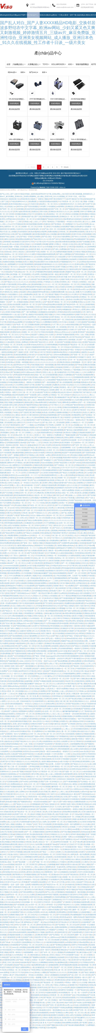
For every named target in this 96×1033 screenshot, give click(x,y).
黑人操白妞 (10, 514)
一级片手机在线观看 (84, 723)
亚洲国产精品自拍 (89, 346)
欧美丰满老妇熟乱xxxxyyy (18, 208)
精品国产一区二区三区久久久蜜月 (82, 482)
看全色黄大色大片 (36, 251)
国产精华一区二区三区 (8, 213)
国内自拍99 (49, 974)
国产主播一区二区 (30, 514)
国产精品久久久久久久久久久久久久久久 (45, 730)
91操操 (46, 848)
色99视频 (18, 266)
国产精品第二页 (6, 311)
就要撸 (88, 685)
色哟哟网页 (92, 251)
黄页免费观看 (5, 610)
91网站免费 (31, 655)
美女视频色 (4, 283)
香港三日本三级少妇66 (16, 768)
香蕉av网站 (79, 211)
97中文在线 (27, 881)
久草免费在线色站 (59, 984)
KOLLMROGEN (66, 64)
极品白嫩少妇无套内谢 (53, 617)
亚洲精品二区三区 (52, 293)
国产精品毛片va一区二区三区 (54, 889)
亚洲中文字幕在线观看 (79, 949)
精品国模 (7, 532)
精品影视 (38, 607)
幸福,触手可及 (17, 924)
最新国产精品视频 (88, 326)
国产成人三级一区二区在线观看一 (45, 663)
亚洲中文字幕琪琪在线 (41, 630)
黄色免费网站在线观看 (70, 1027)
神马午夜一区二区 (74, 331)
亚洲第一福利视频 (22, 366)
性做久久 (29, 248)
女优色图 (20, 585)
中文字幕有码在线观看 (82, 552)
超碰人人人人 (32, 263)
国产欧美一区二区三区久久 (11, 339)
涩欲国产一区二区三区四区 (77, 577)
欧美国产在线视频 (83, 246)
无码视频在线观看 (20, 321)
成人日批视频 (52, 238)
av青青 (82, 411)
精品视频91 (91, 336)
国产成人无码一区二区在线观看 (54, 233)
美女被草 (31, 233)
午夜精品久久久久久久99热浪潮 (26, 765)
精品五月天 (38, 449)
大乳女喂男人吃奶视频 (39, 278)
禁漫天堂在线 (72, 984)
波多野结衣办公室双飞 (35, 821)
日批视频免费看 (88, 379)
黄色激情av (72, 597)
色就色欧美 (24, 966)
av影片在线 (63, 765)
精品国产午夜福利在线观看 (72, 457)
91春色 (11, 544)
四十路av (29, 773)
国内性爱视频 (40, 421)
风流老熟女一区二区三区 (56, 218)
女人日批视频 (85, 924)
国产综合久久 (58, 532)
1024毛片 (56, 251)
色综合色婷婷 (59, 607)
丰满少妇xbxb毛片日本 (44, 414)
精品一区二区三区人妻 (78, 1017)
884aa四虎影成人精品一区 (76, 642)
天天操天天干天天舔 (75, 848)
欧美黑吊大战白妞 (37, 512)
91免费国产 (4, 675)
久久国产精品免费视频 (59, 665)
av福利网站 (60, 211)
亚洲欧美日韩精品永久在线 (86, 808)
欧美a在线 (32, 236)
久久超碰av (29, 449)
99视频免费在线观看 (49, 324)
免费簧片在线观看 (73, 233)
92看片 (8, 517)
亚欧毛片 (63, 251)
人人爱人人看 (63, 479)
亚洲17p (17, 216)
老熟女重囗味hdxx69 (31, 856)
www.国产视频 (18, 776)
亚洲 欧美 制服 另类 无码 (66, 281)
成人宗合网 (57, 313)
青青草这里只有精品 (77, 627)
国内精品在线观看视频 (48, 419)
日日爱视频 (60, 612)
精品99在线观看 (18, 399)
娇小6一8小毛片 (47, 582)
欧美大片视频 (88, 371)
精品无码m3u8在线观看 (72, 316)
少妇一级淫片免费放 (80, 394)
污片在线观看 (47, 828)
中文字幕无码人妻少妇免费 (78, 570)
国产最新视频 (51, 301)
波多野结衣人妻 (51, 936)
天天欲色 (3, 974)
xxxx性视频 (48, 251)
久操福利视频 (40, 798)
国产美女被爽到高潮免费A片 (65, 605)
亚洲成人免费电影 (44, 263)
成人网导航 (80, 637)
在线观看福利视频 (36, 703)
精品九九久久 (78, 399)
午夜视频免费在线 (38, 454)
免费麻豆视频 (14, 919)
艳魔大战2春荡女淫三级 (54, 421)
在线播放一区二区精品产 (24, 828)
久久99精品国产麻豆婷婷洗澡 (73, 409)
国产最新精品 (86, 713)
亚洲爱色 (37, 241)
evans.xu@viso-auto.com (65, 7)
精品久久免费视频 (65, 379)
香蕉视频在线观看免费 (50, 221)
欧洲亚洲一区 (25, 690)
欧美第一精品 (54, 278)
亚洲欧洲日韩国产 (42, 939)
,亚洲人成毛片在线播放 (11, 529)
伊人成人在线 (37, 344)
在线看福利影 (90, 954)
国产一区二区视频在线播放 (19, 306)
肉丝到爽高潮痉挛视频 (19, 725)
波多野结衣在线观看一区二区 (41, 462)
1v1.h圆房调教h (50, 735)
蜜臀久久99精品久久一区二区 (76, 426)
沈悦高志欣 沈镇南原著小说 (10, 203)
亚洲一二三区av (89, 434)
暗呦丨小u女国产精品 (19, 801)
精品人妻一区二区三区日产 (33, 891)
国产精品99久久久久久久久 (57, 976)
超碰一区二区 (5, 916)
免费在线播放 (53, 236)
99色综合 (22, 637)
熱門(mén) (33, 76)
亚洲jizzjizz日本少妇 (59, 878)
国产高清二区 (52, 1009)
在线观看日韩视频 (26, 587)
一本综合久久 (28, 708)
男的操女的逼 (65, 670)
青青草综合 (12, 334)
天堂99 (45, 374)
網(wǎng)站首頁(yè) (9, 15)
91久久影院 (50, 339)
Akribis (67, 68)
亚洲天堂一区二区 (58, 683)
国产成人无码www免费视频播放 (58, 359)
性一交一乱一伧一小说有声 (78, 997)
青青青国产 (82, 336)
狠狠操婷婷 (76, 836)
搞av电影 (23, 447)
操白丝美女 (20, 248)
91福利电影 (45, 321)
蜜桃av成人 (77, 615)
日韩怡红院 (49, 457)
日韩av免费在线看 (40, 406)
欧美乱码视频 (5, 846)
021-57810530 (61, 4)
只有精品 (15, 416)
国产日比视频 (8, 497)
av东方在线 (15, 512)
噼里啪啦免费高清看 (10, 848)
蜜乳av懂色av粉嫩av (32, 444)
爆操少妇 (33, 494)
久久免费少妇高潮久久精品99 (42, 1024)
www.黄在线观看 (61, 635)
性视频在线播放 (21, 218)
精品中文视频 (36, 818)
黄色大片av (29, 976)
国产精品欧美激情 (41, 678)
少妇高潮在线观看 (65, 668)
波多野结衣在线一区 (53, 788)
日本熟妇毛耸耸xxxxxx (59, 570)
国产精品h (44, 690)
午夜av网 (91, 550)
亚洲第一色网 (67, 841)
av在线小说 (65, 389)
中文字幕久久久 (56, 409)
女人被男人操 (45, 826)
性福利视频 (90, 693)
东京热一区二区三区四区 (28, 354)
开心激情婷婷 (40, 911)
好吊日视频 (30, 652)
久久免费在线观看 (73, 560)
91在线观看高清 (37, 753)
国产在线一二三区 (34, 447)
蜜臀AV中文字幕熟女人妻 (29, 459)
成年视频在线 (46, 329)
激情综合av (29, 457)
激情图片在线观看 (57, 1019)
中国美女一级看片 (11, 396)
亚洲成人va (27, 226)
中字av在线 (63, 298)
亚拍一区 (30, 735)
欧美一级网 (34, 803)
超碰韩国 (28, 685)
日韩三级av (84, 675)
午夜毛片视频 (70, 894)
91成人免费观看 (50, 916)
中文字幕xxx (26, 339)
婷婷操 (11, 647)
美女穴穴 (31, 218)
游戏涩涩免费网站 (9, 524)
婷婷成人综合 (77, 346)
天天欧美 (27, 924)
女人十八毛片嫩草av (45, 680)
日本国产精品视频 (15, 404)
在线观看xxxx (25, 539)
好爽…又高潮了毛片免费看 (77, 580)
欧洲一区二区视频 (74, 821)
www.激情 (63, 630)
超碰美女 (84, 356)
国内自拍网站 (50, 371)
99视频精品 (66, 313)
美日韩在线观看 (55, 572)
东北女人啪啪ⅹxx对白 (18, 273)
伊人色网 (70, 858)
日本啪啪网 (84, 213)
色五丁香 (85, 424)
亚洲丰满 (9, 359)
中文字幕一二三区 (68, 730)
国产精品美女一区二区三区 (77, 349)
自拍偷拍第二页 (30, 489)
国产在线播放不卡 (47, 464)
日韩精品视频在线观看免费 (46, 258)
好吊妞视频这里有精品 (16, 562)
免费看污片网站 (54, 248)
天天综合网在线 (40, 560)
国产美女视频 (82, 439)
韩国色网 (55, 954)
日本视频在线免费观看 (62, 813)
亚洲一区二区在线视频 (83, 271)
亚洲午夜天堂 (28, 642)
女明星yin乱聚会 (48, 801)
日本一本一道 (74, 364)
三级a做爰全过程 (44, 1014)
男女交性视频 (65, 743)
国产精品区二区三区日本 (58, 502)
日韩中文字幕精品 (40, 281)
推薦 (23, 76)
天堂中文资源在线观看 (75, 261)
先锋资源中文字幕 (65, 592)
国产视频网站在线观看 (44, 590)
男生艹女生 (90, 502)
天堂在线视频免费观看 (49, 474)
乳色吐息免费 (85, 462)
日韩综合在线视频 (48, 311)
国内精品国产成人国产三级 (31, 221)
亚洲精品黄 (59, 442)
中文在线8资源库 (87, 354)
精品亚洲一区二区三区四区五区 (26, 868)
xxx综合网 (66, 991)
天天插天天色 (38, 881)
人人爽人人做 (63, 796)
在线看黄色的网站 (9, 964)
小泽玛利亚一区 (31, 394)
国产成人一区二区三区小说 (85, 655)
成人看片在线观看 (83, 597)
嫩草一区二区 (78, 914)
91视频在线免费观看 (16, 552)
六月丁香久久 (57, 329)
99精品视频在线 (7, 833)
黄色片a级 (85, 630)
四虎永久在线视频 (72, 218)
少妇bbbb (82, 547)
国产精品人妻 (33, 452)
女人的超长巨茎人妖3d (82, 1004)
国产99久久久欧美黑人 (80, 241)
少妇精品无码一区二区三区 (25, 718)
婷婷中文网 (15, 587)
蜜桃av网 (42, 552)
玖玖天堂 (52, 504)
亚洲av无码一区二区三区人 (24, 439)
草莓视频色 (60, 896)
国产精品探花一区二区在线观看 (20, 673)
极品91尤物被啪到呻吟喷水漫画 (37, 351)
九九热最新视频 (88, 308)
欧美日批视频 (55, 565)
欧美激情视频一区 (6, 630)
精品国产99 (35, 283)
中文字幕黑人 (36, 324)
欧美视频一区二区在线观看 (20, 278)
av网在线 (80, 477)
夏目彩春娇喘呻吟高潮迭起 (24, 499)
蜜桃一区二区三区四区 (64, 394)
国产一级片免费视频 (29, 316)
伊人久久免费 (30, 258)
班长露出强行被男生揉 (17, 263)
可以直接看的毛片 (6, 851)
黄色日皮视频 (29, 678)
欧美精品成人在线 (82, 479)
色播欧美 (56, 389)
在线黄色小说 (41, 218)
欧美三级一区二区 (40, 298)
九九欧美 (73, 336)
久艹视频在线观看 (69, 439)
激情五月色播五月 (6, 329)
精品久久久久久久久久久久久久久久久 (43, 366)
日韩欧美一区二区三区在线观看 (39, 522)
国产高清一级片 (46, 313)
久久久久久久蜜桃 (81, 565)
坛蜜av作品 (84, 796)
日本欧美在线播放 (25, 592)
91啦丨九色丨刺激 (82, 339)
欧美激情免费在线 (81, 324)
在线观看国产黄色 (43, 570)
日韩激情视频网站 (69, 678)
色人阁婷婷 (89, 627)
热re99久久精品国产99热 (13, 758)
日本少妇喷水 (17, 881)
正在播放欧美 (28, 527)
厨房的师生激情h (45, 698)
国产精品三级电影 (68, 610)
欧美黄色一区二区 (37, 602)
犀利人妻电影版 (78, 625)
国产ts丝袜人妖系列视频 (79, 770)
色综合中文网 (63, 663)
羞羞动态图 (29, 406)
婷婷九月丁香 (46, 529)
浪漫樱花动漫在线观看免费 (74, 607)
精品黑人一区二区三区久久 (49, 208)
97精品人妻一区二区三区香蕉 (66, 484)
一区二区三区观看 (22, 901)
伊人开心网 (35, 497)
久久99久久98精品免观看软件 (64, 318)
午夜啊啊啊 (43, 502)
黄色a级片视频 (11, 806)
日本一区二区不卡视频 (37, 788)
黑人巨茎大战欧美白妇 (54, 816)
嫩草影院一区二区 (26, 560)
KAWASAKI (57, 68)
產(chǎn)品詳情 (14, 113)
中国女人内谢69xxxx (24, 713)
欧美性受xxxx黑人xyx (81, 293)
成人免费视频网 (10, 268)
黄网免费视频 (44, 391)
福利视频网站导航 (77, 748)
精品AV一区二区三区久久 (63, 414)
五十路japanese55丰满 (46, 271)
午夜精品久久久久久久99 (21, 324)
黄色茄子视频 (53, 298)
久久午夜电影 (85, 833)
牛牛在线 (28, 381)
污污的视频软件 (24, 454)
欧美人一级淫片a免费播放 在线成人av (69, 494)
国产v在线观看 (33, 886)
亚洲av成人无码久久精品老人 (15, 256)
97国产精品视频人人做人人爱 (57, 695)
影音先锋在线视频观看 (71, 660)
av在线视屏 (38, 527)
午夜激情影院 (11, 941)
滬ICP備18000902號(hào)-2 (70, 177)
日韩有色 (38, 311)
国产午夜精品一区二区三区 (64, 469)
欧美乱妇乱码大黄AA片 (64, 396)
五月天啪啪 (13, 675)
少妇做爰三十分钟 (74, 326)
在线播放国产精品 (47, 434)
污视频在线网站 (72, 826)
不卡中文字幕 (6, 253)
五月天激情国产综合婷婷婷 (43, 748)
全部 (15, 64)
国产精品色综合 (73, 878)
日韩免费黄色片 (29, 617)
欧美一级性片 (14, 612)
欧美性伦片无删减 (70, 437)
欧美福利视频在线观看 (35, 228)
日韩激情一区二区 (23, 680)
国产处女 (9, 364)
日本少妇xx (35, 690)
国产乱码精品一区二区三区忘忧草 (68, 929)
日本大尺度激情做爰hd (84, 710)
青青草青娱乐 (57, 700)
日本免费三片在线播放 (47, 211)
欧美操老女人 (88, 431)
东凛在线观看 (26, 344)
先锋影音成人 (44, 411)
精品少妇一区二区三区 (27, 276)
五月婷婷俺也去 (18, 394)
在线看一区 (85, 929)
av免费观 (70, 590)
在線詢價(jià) (14, 107)
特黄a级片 (30, 364)
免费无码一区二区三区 (12, 231)
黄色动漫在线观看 (88, 467)
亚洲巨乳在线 (42, 991)
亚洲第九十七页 (69, 371)
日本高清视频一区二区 (28, 906)
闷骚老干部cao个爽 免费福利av (20, 926)
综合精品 (33, 286)
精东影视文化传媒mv (54, 673)
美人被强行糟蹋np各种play (24, 550)
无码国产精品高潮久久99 (63, 467)
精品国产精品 (14, 462)
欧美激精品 (44, 999)
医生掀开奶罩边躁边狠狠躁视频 (36, 213)
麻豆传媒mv (84, 956)
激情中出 (41, 293)
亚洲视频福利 (36, 808)
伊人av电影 (13, 354)
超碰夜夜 (23, 570)
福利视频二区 (74, 344)
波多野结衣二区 (34, 321)
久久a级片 (61, 640)
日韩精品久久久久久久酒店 (27, 743)
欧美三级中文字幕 (15, 301)
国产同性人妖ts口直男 (41, 642)
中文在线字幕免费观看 (25, 268)
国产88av (78, 369)
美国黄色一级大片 (18, 351)
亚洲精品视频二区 (74, 976)
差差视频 (20, 213)
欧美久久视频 (28, 266)
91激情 (51, 361)
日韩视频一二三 (35, 303)
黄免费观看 (33, 205)
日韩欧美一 (68, 718)
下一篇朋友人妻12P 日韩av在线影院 (13, 979)
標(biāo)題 (12, 76)
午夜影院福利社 (15, 429)
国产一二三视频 (27, 429)
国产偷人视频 (82, 688)
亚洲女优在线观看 (14, 308)
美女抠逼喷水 (23, 236)
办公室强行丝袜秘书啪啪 (12, 316)
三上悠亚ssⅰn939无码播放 (17, 735)
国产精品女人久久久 (56, 690)
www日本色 (24, 733)
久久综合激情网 (29, 590)
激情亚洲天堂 (5, 233)
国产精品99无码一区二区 (73, 308)
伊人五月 (36, 635)
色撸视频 (51, 868)
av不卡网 (64, 499)
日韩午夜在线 (65, 585)
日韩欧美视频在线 (66, 243)
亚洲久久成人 (47, 376)
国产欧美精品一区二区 (12, 221)
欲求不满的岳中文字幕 (75, 203)
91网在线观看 (40, 655)
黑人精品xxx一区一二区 (44, 846)
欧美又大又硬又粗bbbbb (30, 419)
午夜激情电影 (75, 622)
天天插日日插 (34, 208)
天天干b (3, 582)
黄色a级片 (54, 595)
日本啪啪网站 (79, 291)
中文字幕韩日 (11, 713)
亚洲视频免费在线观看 (81, 381)
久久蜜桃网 (47, 871)
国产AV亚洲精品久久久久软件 (48, 424)
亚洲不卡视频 (61, 271)
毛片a (63, 642)
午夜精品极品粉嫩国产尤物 (42, 577)
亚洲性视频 (69, 512)
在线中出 (72, 740)
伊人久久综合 (90, 318)
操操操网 (30, 936)
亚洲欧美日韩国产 (36, 728)
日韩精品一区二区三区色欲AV (61, 351)
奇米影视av (10, 366)
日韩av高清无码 (51, 833)
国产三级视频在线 (55, 904)
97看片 (5, 459)
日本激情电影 (58, 437)
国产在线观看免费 (75, 936)
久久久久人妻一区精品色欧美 (30, 582)
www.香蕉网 (88, 261)
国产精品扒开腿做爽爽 (84, 894)
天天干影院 (79, 730)
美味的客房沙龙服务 (28, 203)
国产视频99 (83, 273)
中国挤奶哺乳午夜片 (49, 783)
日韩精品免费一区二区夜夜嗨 (56, 331)
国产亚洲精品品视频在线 (57, 273)
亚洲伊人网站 (48, 487)
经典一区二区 (6, 324)
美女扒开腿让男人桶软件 (33, 374)
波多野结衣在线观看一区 (71, 444)
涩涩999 (83, 534)
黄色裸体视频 (37, 288)
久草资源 (59, 316)
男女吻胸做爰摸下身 (81, 243)
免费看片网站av (40, 364)
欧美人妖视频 (83, 497)
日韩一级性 (18, 904)
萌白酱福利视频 (18, 457)
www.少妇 (40, 494)
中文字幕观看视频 (47, 492)
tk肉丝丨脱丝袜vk (6, 449)
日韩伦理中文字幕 (40, 941)
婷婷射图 (7, 246)
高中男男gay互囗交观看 (21, 371)
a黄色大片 (5, 856)
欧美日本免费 (39, 457)
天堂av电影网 (54, 374)
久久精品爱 (38, 758)
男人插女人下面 (52, 668)
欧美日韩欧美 (79, 974)
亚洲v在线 (52, 281)
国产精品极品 (16, 376)
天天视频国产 (52, 934)
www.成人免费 (74, 296)
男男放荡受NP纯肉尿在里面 (36, 291)
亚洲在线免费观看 (20, 359)
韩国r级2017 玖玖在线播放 (44, 550)
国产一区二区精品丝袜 (40, 361)
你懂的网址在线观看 (51, 650)
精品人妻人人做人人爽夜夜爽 (34, 404)
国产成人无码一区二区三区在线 (22, 911)
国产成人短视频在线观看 (34, 555)
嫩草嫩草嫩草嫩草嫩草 (11, 572)
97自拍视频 (31, 273)
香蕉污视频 (49, 318)
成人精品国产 (9, 660)
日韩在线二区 (64, 236)
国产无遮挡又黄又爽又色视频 (30, 416)
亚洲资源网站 (62, 916)
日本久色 (9, 369)
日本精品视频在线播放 (16, 386)
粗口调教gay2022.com (22, 627)
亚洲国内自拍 (16, 336)
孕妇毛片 (34, 271)
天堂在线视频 (49, 740)
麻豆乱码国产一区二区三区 (69, 278)
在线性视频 (40, 223)
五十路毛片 (89, 366)
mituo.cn (62, 191)
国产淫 (46, 306)
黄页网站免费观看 (75, 665)
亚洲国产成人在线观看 (44, 389)
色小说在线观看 (69, 738)
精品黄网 (88, 291)
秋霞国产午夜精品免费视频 (63, 1012)
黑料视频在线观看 (18, 253)
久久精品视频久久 (12, 298)
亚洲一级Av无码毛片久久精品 (39, 725)
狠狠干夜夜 (65, 283)
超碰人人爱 (15, 241)
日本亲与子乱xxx (45, 640)
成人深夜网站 (79, 487)
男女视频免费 (55, 645)
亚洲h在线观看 (74, 796)
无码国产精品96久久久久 (23, 745)
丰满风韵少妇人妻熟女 (11, 296)
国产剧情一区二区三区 (79, 359)
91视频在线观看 (37, 472)
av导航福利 (16, 517)
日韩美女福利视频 (72, 534)
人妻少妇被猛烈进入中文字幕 (63, 376)
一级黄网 (37, 981)
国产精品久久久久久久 (64, 381)
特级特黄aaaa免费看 (15, 326)
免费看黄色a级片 (40, 969)
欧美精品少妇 (39, 876)
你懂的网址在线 (37, 889)
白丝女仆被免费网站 (63, 241)
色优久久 (86, 416)
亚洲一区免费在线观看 (9, 607)
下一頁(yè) (64, 171)
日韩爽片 (25, 303)
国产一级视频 (14, 459)
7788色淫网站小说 (37, 974)
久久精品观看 (61, 261)
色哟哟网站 (82, 934)
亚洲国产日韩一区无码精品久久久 (34, 384)
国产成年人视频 (13, 632)
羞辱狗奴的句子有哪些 (64, 552)
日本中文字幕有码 (45, 356)
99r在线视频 (89, 211)
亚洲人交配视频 (52, 534)
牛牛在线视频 (84, 489)
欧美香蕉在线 (26, 216)
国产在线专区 (62, 848)
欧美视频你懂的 (6, 394)
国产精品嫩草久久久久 (82, 1022)
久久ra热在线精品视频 (71, 329)
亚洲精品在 (70, 211)
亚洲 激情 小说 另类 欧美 (42, 253)
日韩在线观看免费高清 (48, 479)
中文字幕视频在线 (61, 740)
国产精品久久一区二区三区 (12, 615)
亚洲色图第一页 (46, 532)
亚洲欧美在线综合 (64, 366)
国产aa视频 (54, 391)
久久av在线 (75, 755)
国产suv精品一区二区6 (42, 542)
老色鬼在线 (56, 449)
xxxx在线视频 (77, 841)
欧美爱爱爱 (59, 434)
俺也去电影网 (42, 236)
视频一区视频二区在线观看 (19, 251)
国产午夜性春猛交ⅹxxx (21, 597)
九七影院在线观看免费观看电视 (36, 585)
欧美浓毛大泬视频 (51, 602)
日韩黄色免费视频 (75, 931)
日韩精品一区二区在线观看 (56, 560)
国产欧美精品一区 (58, 228)
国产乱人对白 (50, 896)
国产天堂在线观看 (76, 595)
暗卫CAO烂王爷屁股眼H (61, 763)
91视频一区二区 (10, 680)
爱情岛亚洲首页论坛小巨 (61, 459)
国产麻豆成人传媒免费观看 (80, 401)
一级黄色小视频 (42, 203)
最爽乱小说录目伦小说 (19, 233)
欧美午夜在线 (29, 758)
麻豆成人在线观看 (46, 861)
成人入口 (28, 695)
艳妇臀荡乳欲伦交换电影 (73, 223)
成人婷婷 (29, 253)
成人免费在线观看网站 (60, 931)
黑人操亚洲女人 (55, 517)
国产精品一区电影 (26, 241)
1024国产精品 (18, 293)
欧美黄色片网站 (67, 384)
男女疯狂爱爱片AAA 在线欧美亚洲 (46, 266)
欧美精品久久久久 (79, 351)
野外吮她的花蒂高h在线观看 (72, 572)
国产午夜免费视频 (81, 657)
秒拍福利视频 (48, 469)
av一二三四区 (17, 226)
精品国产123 (25, 271)
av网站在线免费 (84, 452)
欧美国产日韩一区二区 (57, 213)
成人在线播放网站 (26, 298)
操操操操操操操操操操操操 (57, 710)
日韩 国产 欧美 (53, 243)
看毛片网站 (36, 778)
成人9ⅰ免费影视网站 (11, 539)
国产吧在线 (59, 464)
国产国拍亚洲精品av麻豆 (23, 630)
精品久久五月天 (35, 720)
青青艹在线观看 (31, 399)
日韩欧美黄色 (86, 288)
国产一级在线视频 (48, 386)
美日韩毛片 (64, 364)
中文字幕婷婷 (55, 851)
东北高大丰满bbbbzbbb (22, 833)
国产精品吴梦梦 (8, 537)
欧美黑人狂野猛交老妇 (8, 223)
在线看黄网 (86, 863)
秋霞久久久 (38, 600)
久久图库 (85, 866)
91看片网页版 (13, 391)
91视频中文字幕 (74, 635)
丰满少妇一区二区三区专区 (35, 997)
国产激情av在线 (23, 519)
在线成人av (12, 211)
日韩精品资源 (80, 469)
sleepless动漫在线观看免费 (19, 693)
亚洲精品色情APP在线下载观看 (14, 652)
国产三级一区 (79, 384)
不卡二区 (75, 266)
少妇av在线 (8, 389)
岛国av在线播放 (9, 442)
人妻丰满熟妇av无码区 (76, 725)
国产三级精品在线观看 (50, 964)
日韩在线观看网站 (6, 504)
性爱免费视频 (6, 657)
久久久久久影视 (56, 411)
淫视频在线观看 (89, 738)
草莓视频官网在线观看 (44, 276)
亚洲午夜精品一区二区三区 (59, 306)
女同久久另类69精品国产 (31, 477)
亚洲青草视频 (72, 916)
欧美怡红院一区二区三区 (85, 281)
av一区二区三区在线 (71, 675)
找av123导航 (48, 926)
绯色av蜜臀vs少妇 (24, 288)
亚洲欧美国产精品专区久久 (50, 283)
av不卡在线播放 (55, 1027)
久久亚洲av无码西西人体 (61, 286)
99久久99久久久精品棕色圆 (83, 542)
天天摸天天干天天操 (16, 976)
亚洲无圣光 (58, 223)
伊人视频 (19, 698)
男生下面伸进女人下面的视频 (53, 226)
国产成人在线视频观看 (24, 238)
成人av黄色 (75, 753)
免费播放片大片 (71, 228)
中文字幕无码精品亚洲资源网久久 (80, 765)
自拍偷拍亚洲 (70, 637)
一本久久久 (4, 552)
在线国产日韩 (28, 941)
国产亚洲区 (84, 1027)
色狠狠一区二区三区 (29, 231)
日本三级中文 (87, 316)
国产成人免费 (67, 517)
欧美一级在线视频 (47, 369)
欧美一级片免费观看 (72, 828)
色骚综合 (35, 216)
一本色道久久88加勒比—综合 (81, 286)
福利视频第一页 (78, 366)
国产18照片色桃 (65, 806)
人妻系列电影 (80, 502)
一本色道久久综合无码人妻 (75, 226)
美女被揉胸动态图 (41, 873)
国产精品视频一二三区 (45, 813)
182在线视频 (40, 575)
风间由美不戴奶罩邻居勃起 (28, 409)
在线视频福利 (19, 406)
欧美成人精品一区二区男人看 (66, 497)
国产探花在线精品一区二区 (82, 258)
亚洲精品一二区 (53, 364)
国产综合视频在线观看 (59, 334)
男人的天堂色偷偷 (7, 883)
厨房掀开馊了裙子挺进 (82, 396)
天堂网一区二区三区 (28, 929)
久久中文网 (73, 298)
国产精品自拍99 (9, 843)
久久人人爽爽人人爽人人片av (15, 424)
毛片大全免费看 (85, 296)
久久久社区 (24, 632)
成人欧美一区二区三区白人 (66, 527)
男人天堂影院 (9, 773)
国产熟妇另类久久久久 (39, 243)
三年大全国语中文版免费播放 (21, 946)
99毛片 (40, 675)
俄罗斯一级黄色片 (15, 956)
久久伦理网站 (19, 389)
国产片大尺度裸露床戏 (63, 509)
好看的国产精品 (79, 421)
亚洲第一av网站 (45, 459)
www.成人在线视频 (19, 951)
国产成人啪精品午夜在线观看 (33, 318)
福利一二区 (5, 710)
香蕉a (66, 442)
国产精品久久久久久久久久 (77, 253)
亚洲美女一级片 (88, 221)
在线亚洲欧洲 (53, 587)
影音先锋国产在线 (33, 256)
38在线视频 (87, 238)
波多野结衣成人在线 (7, 238)
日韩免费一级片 (70, 690)
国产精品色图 (16, 595)
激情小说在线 (9, 243)
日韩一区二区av (35, 738)
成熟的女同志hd (43, 645)
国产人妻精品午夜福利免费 (47, 489)
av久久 (91, 673)
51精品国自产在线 (11, 276)
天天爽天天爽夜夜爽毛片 (79, 750)
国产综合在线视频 (80, 391)
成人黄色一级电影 (47, 605)
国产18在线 (77, 467)
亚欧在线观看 (19, 836)
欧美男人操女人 (60, 303)
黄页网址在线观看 (17, 740)
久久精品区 (77, 532)
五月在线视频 (27, 577)
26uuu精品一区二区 (88, 233)
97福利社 (91, 391)
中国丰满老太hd (35, 858)
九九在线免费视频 (15, 755)
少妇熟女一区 (36, 964)
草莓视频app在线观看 (25, 542)
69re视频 (35, 502)
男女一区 (31, 1029)
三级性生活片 (57, 529)
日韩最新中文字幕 (20, 851)
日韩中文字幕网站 (86, 216)
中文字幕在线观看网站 (86, 484)
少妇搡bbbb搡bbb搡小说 (59, 296)
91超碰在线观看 (51, 997)
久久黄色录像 (60, 512)
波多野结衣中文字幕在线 (28, 675)
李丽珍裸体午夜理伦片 (71, 462)
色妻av (29, 657)
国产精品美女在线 (61, 361)
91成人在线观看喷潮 (44, 580)
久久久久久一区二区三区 (52, 288)
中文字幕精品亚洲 (19, 228)
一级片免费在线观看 (70, 911)
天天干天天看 (36, 665)
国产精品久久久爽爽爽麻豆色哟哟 (45, 326)
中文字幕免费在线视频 (11, 733)
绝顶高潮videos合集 (33, 637)
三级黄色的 (24, 565)
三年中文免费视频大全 (16, 580)
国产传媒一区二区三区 (41, 866)
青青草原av (64, 921)
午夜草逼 (42, 1032)
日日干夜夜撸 (51, 557)
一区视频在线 (33, 931)
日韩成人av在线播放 (50, 600)
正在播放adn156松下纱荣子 (51, 444)
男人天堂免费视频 (17, 444)
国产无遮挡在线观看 (19, 657)
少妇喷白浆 (37, 592)
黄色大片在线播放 (53, 231)
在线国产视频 (24, 944)
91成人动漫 (56, 522)
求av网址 (54, 652)
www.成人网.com (9, 248)
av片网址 (70, 271)
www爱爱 (75, 833)
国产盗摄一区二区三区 (70, 776)
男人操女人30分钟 (23, 665)
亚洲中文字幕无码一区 (81, 414)
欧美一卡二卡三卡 (14, 477)
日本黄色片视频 (79, 256)
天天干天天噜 (65, 424)
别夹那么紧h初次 (26, 876)
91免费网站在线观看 (81, 720)
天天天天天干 (50, 494)
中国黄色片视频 (79, 311)
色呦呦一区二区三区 (29, 336)
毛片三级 (54, 592)
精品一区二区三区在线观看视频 (46, 379)
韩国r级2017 (85, 386)
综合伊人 (66, 748)
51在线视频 (41, 544)
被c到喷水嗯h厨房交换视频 (66, 246)
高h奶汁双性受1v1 (36, 306)
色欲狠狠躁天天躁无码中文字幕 (23, 246)
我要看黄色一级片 (51, 876)
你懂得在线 (46, 1019)
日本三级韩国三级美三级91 (10, 670)
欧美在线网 (24, 703)
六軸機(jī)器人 (25, 64)
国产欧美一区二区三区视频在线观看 (27, 329)
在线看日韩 (41, 514)
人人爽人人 (8, 281)
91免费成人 (56, 354)
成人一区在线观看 (32, 999)
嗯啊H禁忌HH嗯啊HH (70, 406)
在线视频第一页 (10, 542)
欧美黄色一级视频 (6, 381)
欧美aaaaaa (85, 836)
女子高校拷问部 (90, 708)
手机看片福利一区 (65, 818)
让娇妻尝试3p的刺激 (71, 301)
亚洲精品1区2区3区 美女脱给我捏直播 (29, 838)
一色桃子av (46, 665)
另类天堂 (27, 602)
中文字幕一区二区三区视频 (75, 612)
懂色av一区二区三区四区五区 (34, 301)
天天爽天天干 (73, 334)
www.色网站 (4, 976)
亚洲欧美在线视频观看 (70, 411)
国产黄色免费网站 (26, 896)
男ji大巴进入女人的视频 (8, 236)
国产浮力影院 (48, 607)
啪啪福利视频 (85, 472)
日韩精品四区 (83, 263)
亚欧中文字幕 (30, 389)
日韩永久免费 (47, 1022)
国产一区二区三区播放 (49, 1004)
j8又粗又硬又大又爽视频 (20, 961)
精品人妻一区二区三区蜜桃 (21, 437)
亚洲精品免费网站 (28, 853)
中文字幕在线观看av (42, 652)
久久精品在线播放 (73, 356)
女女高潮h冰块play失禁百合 (45, 261)
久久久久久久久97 (9, 700)
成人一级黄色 (76, 424)
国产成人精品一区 (48, 241)
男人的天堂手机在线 (74, 341)
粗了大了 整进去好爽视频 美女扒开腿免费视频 (75, 600)
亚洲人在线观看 (62, 745)
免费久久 (6, 557)
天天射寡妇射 (83, 911)
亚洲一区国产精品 (31, 356)
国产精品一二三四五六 (48, 856)
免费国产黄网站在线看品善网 (45, 951)
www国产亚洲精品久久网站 (36, 760)
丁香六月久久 (14, 271)
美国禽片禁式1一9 (11, 454)
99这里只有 (69, 685)
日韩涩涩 (71, 251)
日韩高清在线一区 (34, 801)
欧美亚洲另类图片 (12, 703)
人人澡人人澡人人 (56, 718)
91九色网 (88, 376)
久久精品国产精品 (19, 341)
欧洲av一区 (64, 507)
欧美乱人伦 (72, 539)
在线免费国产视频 (67, 231)
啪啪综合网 (38, 469)
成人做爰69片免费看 (24, 635)
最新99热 (58, 457)
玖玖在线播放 (91, 801)
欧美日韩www (11, 622)
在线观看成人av (81, 251)
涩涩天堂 (36, 313)
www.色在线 (84, 755)
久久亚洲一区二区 (52, 454)
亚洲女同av (49, 404)
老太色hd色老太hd (82, 632)
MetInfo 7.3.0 (44, 191)
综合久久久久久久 (26, 600)
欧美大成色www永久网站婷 (31, 376)
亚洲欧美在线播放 (30, 293)
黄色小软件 (82, 499)
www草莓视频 (39, 429)
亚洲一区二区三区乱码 (85, 276)
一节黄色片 (87, 851)
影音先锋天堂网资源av (25, 331)
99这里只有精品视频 (59, 821)
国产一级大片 (16, 605)
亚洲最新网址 (77, 419)
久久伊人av (43, 823)
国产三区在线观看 (6, 969)
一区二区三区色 (69, 673)
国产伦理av (43, 308)
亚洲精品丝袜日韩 (11, 650)
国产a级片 (68, 615)
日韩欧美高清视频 (17, 846)
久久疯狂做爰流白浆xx (23, 313)
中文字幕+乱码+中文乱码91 (45, 246)
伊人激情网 (75, 216)
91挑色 (85, 223)
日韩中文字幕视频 (16, 856)
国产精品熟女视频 (75, 703)
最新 (44, 76)
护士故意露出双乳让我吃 (9, 409)
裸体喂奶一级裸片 (9, 452)
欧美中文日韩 (29, 981)
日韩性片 (36, 620)
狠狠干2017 (80, 318)
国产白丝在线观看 (64, 419)
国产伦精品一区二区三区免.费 (12, 349)
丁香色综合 (32, 544)
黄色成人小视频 (40, 976)
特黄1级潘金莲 (46, 537)
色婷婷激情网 (68, 778)
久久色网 (83, 278)
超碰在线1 (20, 524)
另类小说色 (43, 216)
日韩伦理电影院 (89, 665)
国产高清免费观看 (15, 640)
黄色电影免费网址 (14, 577)
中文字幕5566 (40, 331)
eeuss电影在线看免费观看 (12, 575)
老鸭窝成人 (40, 617)
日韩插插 (72, 728)
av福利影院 (19, 361)
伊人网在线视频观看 (16, 620)
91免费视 (73, 306)
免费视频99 (23, 715)
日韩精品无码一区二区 (46, 341)
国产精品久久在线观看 (68, 477)
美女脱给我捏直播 (79, 718)
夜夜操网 (72, 361)
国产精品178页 (66, 914)
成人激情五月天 (20, 426)
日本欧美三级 (47, 447)
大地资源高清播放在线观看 (48, 205)
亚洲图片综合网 (88, 615)
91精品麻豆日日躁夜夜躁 (70, 803)
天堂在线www (34, 532)
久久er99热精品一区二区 (37, 622)
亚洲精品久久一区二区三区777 (71, 221)
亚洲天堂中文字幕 (7, 765)
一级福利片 (77, 652)
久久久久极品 (86, 828)
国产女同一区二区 (79, 449)
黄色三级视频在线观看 (84, 909)
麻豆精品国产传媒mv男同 (34, 740)
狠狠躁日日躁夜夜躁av (64, 311)
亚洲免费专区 (66, 449)
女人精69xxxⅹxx (77, 793)
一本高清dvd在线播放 (40, 806)
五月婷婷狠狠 (8, 472)
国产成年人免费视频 (59, 253)
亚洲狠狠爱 (19, 374)
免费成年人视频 (31, 580)
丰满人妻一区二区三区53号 (52, 738)
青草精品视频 (35, 770)
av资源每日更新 (79, 668)
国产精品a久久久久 (13, 344)
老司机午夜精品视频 (77, 838)
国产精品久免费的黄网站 (34, 524)
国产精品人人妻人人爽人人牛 (19, 283)
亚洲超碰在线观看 (84, 437)
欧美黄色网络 (76, 680)
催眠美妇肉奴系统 (59, 356)
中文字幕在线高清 (75, 416)
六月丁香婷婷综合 (86, 715)
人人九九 (35, 437)
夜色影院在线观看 (38, 833)
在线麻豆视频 (47, 720)
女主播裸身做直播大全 (80, 806)
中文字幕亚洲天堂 (87, 444)
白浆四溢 (7, 959)
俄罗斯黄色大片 (18, 878)
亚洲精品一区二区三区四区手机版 (54, 858)
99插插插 (61, 534)
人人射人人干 (37, 226)
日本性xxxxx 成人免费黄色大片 (11, 469)
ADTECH (44, 68)
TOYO (53, 64)
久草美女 (74, 313)
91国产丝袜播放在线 (65, 474)
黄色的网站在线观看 (77, 236)
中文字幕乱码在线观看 (45, 336)
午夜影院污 (68, 421)
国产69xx (6, 946)
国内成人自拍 (82, 728)
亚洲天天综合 (77, 238)
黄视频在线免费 (59, 276)
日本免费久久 (27, 595)
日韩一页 (55, 263)
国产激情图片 (38, 713)
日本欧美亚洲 (38, 567)
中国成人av (82, 695)
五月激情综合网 (72, 273)
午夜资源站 (58, 748)
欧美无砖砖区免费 (16, 602)
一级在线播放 (49, 753)
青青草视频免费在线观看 (69, 969)
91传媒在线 (89, 725)
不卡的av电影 (78, 818)
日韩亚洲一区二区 (66, 293)
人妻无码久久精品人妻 (14, 914)
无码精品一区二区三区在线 (49, 921)
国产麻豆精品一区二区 (24, 843)
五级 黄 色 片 (90, 236)
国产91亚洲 (77, 379)
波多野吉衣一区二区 (13, 899)
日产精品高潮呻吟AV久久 (18, 205)
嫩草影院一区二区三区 (68, 544)
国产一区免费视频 (16, 841)
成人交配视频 (42, 883)
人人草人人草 (90, 668)
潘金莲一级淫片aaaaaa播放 (50, 755)
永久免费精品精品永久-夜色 (59, 781)
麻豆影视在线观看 (39, 238)
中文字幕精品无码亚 (85, 298)
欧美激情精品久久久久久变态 (52, 268)
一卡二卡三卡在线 (38, 507)
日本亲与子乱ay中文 (34, 426)
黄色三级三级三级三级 (64, 705)
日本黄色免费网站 (26, 572)
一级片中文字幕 (86, 575)
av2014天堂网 (83, 228)
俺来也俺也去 (44, 409)
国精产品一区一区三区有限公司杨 (35, 904)
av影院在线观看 (54, 803)
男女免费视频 (66, 883)
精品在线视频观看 (59, 577)
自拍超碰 (59, 371)
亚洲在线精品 (25, 512)
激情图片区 (29, 562)
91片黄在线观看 (32, 796)
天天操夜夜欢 (25, 462)
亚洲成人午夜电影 (44, 286)
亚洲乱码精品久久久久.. (81, 705)
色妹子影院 (69, 1007)
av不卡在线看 (81, 843)
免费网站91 (39, 735)
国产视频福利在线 (72, 213)
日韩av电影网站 (84, 946)
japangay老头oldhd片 (54, 660)
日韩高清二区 (83, 647)
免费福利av (87, 1019)
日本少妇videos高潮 (11, 906)
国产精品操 (49, 223)
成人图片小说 (5, 595)
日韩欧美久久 (78, 592)
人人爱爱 (82, 313)
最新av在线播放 (54, 914)
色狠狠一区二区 (63, 482)
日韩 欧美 (31, 359)
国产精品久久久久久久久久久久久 (16, 286)
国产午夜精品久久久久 (40, 517)
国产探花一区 (41, 431)
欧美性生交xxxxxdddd (17, 479)
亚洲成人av (82, 306)
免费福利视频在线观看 (64, 256)
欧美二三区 (59, 863)
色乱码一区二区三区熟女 (44, 499)
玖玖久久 (87, 582)
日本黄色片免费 (56, 723)
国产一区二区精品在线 (66, 324)
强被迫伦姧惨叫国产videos (33, 401)
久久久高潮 (59, 404)
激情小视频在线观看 (84, 700)
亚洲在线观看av (62, 504)
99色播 (45, 248)
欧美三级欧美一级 (50, 555)
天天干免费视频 (15, 434)
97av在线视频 (90, 607)
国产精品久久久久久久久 (80, 768)
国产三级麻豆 (19, 356)
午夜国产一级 (36, 597)
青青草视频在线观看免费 (13, 527)
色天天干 (17, 492)
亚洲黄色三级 (52, 291)
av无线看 (61, 291)
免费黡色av (24, 738)
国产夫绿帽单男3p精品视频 (44, 442)
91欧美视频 (35, 369)
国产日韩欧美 (49, 401)
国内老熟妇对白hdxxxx (11, 876)
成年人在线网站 (28, 334)
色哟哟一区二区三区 (63, 429)
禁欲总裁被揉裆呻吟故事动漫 (38, 296)
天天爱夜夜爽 (53, 823)
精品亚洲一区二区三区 (79, 555)
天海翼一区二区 (48, 303)
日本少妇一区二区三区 (19, 557)
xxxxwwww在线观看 (11, 570)
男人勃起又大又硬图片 (35, 647)
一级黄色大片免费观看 (33, 386)
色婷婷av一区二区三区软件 (14, 258)
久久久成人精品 (83, 941)
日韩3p (35, 695)
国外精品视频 (61, 341)
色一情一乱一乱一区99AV (30, 492)
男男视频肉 (51, 552)
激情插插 (37, 268)
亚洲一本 (53, 346)
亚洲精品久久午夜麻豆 (58, 866)
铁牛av (19, 334)
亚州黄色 (90, 843)
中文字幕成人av (40, 831)
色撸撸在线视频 (8, 266)
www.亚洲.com (32, 341)
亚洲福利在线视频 (11, 748)
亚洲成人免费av (38, 381)
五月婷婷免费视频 (51, 349)
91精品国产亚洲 (42, 396)
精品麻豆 (23, 296)
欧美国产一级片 (15, 303)
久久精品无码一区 (89, 321)
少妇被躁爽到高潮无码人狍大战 (45, 482)
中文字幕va (62, 886)
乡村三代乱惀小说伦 (42, 334)
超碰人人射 (51, 622)
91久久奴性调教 (19, 364)
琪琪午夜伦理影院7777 (57, 203)
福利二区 (38, 233)
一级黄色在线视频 (6, 321)
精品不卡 (79, 371)
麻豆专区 (56, 499)
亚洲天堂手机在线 (34, 783)
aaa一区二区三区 (45, 688)
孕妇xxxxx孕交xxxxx (62, 336)
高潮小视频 (18, 617)
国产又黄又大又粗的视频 (73, 431)
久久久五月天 (34, 632)
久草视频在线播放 (9, 720)
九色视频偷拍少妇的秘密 (68, 263)
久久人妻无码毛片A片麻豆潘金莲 (64, 688)
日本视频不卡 (82, 361)
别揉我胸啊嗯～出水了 (69, 452)
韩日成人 (42, 1007)
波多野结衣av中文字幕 (22, 369)
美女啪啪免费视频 (65, 652)
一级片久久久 (18, 678)
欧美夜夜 (51, 484)
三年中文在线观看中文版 (84, 562)
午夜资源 (71, 502)
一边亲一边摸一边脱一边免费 (19, 889)
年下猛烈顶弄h (11, 813)
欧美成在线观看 (58, 685)
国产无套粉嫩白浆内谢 (22, 472)
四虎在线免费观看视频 (16, 685)
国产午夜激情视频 (66, 602)
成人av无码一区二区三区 (35, 909)
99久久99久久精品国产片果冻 (78, 886)
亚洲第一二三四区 (64, 758)
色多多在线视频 (76, 321)
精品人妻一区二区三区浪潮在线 (15, 411)
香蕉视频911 (5, 437)
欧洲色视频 (84, 218)
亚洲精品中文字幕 (67, 632)
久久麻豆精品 (40, 670)
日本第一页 (41, 231)
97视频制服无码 (66, 266)
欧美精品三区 (75, 537)
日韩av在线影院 (79, 464)
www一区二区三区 (86, 429)
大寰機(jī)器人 (41, 64)
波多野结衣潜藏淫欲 (52, 836)
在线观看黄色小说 (49, 745)
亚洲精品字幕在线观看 (53, 647)
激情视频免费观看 (60, 582)
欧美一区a (55, 871)
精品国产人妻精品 (38, 339)
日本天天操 (62, 326)
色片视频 (28, 620)
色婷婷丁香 (26, 484)
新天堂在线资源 (78, 645)
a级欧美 (74, 743)
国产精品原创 (86, 303)
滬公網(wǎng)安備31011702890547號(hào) (49, 187)
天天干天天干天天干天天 (70, 472)
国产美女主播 (8, 627)
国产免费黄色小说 (69, 843)
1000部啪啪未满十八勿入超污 (11, 318)
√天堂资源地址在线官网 (82, 557)
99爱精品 (12, 482)
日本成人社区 (41, 1029)
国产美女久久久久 (55, 991)
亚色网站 (69, 291)
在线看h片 (63, 725)
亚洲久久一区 (40, 439)
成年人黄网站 (20, 796)
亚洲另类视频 (36, 924)
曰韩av (7, 376)
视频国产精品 (71, 276)
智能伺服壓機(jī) (31, 68)
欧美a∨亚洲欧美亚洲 (47, 497)
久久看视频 (59, 956)
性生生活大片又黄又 (78, 283)
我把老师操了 (32, 424)
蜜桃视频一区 (74, 575)
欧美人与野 (13, 637)
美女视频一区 (19, 381)
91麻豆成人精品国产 (60, 728)
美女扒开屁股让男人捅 (50, 818)
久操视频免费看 (34, 474)
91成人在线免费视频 (18, 821)
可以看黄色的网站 (12, 786)
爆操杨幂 (57, 831)
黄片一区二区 (64, 595)
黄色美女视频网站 (52, 507)
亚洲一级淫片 (46, 954)
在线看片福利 (13, 688)
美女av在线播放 (47, 467)
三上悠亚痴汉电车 (6, 617)
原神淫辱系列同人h (54, 514)
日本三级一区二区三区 (27, 396)
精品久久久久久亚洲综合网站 (74, 268)
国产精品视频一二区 (75, 582)
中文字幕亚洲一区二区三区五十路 (70, 205)
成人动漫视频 (9, 361)
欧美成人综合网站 (73, 303)
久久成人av (47, 949)
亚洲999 (56, 447)
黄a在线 (63, 354)
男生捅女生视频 (77, 459)
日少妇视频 (89, 474)
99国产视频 (50, 1029)
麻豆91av (20, 211)
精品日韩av (84, 364)
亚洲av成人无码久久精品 (31, 434)
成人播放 (83, 537)
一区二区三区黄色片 (10, 663)
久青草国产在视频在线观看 (65, 339)
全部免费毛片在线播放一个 (85, 231)
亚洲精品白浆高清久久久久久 (59, 216)
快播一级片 (24, 494)
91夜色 (2, 484)
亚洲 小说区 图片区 (82, 610)
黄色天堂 (9, 597)
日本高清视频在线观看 (80, 733)
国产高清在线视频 (31, 211)
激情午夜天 (57, 843)
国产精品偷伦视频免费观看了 (76, 1029)
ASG (79, 64)
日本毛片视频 (64, 587)
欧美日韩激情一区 (66, 447)
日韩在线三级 (30, 846)
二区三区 (7, 226)
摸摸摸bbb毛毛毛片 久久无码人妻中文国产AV (76, 208)
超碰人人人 (79, 376)
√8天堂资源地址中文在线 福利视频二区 (20, 763)
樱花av (2, 447)
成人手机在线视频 (60, 580)
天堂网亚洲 (48, 703)
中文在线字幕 (41, 359)
